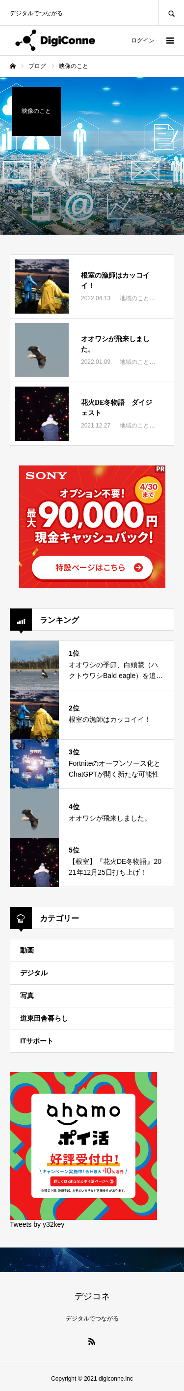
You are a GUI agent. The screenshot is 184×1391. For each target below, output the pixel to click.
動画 (27, 950)
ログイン (143, 40)
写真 (27, 995)
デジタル (34, 973)
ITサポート (36, 1041)
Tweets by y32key (37, 1224)
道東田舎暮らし (44, 1018)
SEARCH (171, 12)
